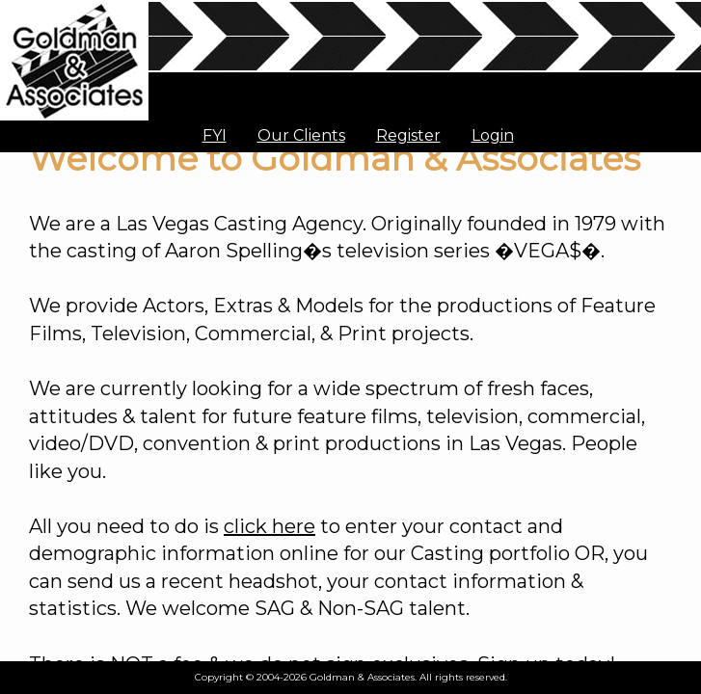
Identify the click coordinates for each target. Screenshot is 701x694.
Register (408, 135)
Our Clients (301, 135)
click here (269, 526)
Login (493, 135)
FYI (214, 135)
